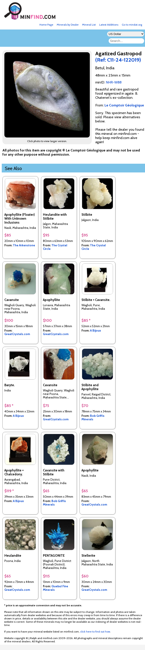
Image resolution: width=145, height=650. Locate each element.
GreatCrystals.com (17, 334)
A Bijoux (95, 330)
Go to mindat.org (132, 24)
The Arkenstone (24, 245)
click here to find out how (95, 631)
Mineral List (89, 24)
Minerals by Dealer (68, 24)
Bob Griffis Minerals (92, 417)
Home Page (46, 24)
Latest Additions (108, 24)
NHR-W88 (114, 82)
